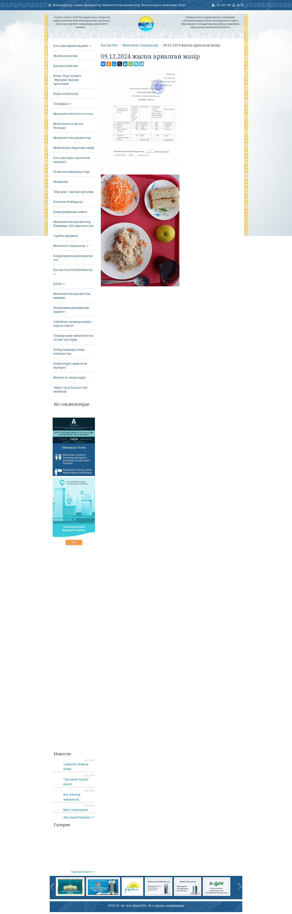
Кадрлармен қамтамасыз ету (73, 258)
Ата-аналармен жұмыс (72, 46)
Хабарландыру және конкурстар (69, 351)
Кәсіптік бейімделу (68, 202)
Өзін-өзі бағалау (65, 94)
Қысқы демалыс (65, 66)
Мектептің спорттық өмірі (73, 148)
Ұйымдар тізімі (74, 447)
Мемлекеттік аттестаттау (73, 114)
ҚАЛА (59, 284)
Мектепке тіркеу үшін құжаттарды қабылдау (73, 472)
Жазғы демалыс (65, 56)
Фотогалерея (151, 5)
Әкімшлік (60, 182)
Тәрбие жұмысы (65, 236)
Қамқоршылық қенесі (70, 212)
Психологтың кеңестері (71, 172)
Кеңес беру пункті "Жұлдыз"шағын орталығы (67, 79)
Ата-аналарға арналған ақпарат (71, 160)
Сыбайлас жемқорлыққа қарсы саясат (72, 323)
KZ (218, 5)
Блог (182, 5)
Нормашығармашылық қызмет (71, 309)
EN (229, 5)
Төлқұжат (62, 104)
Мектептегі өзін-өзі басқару (68, 126)
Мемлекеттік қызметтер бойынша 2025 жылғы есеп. (73, 224)
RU (224, 5)
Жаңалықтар (62, 5)
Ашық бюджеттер (87, 5)
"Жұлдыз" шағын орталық (73, 192)
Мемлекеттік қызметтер (121, 5)
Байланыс (170, 5)
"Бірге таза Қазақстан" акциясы (70, 389)
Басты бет (109, 45)
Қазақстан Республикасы (72, 271)
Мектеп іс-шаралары (69, 377)
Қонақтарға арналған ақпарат (70, 365)
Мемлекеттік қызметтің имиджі (71, 295)
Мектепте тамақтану (70, 246)
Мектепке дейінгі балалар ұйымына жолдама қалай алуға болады (72, 459)
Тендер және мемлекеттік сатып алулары (73, 337)
